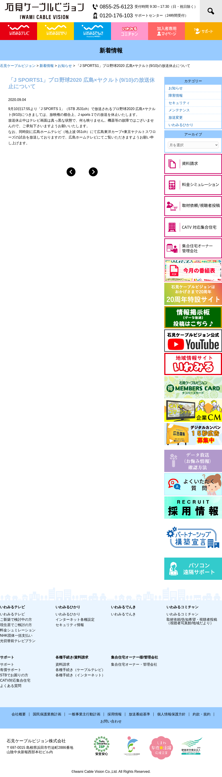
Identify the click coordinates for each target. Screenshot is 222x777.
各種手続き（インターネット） (80, 675)
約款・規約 (201, 714)
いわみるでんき (123, 614)
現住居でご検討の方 (16, 625)
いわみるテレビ (12, 614)
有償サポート (10, 670)
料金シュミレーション (18, 630)
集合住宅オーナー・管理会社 (134, 664)
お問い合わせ (111, 721)
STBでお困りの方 (14, 675)
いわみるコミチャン (182, 614)
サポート (7, 664)
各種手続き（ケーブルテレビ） (80, 670)
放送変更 (175, 117)
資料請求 (63, 664)
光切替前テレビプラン (18, 641)
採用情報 (114, 714)
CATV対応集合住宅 (15, 680)
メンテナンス (179, 110)
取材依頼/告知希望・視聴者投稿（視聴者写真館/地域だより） (191, 621)
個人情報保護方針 (171, 714)
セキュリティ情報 (70, 625)
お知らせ (175, 88)
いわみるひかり (180, 125)
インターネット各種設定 (75, 619)
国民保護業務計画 (47, 714)
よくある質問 (10, 686)
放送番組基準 (139, 714)
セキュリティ (179, 103)
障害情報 (175, 95)
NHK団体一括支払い (16, 635)
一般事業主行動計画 (84, 714)
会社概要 (19, 714)
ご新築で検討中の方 (16, 619)
